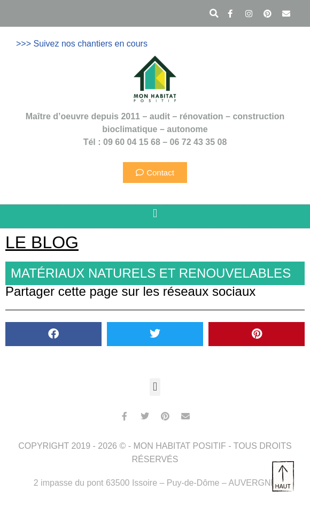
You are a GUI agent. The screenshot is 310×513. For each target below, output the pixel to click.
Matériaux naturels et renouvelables (151, 273)
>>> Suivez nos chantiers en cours (82, 43)
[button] (214, 13)
